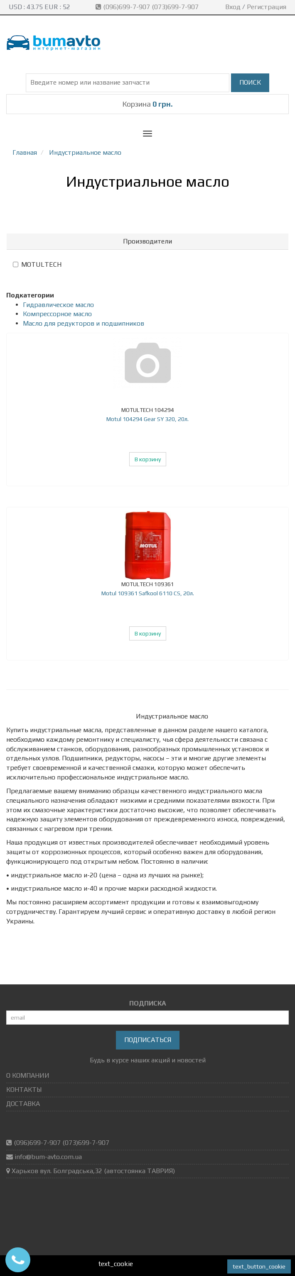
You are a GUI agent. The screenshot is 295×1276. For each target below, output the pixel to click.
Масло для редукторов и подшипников (83, 323)
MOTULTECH (37, 264)
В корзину (148, 459)
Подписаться (147, 1040)
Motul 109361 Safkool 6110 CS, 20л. (147, 593)
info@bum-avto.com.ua (48, 1157)
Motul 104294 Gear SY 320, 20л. (147, 419)
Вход (233, 7)
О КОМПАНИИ (27, 1075)
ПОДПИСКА (147, 1003)
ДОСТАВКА (23, 1104)
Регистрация (266, 7)
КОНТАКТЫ (24, 1089)
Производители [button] (147, 241)
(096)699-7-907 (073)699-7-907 (148, 7)
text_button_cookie (259, 1266)
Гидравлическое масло (58, 305)
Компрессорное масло (57, 314)
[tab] (147, 241)
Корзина (147, 104)
